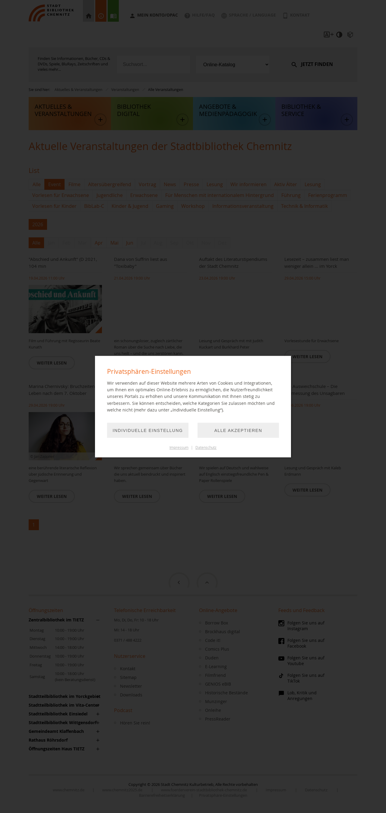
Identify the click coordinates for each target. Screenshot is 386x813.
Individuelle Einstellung (148, 430)
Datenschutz (206, 447)
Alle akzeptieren (238, 430)
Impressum (178, 447)
